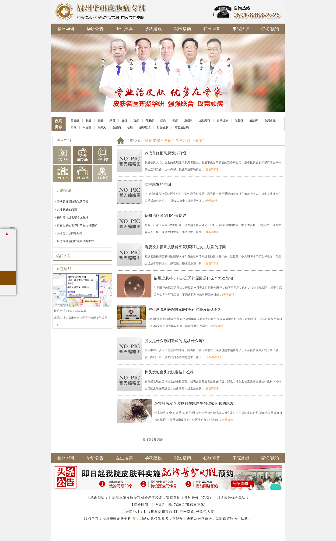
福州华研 (65, 28)
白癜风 (102, 127)
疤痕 (100, 120)
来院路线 (240, 28)
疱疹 (175, 120)
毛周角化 (270, 120)
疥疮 (73, 127)
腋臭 (112, 120)
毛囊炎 (238, 120)
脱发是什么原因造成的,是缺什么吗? (174, 341)
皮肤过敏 (222, 120)
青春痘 (75, 120)
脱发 (88, 120)
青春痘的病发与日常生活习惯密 (77, 225)
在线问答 (211, 28)
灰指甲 (188, 120)
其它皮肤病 (182, 127)
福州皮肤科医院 (158, 140)
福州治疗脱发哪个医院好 (72, 217)
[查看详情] (211, 169)
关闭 (12, 228)
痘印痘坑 (145, 127)
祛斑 (130, 127)
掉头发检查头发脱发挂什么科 (169, 372)
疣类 (163, 120)
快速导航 (63, 140)
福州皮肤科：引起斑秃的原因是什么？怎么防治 (193, 278)
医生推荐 (124, 28)
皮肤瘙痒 (205, 120)
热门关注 (63, 256)
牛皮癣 (87, 127)
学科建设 (153, 28)
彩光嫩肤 (162, 127)
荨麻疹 (150, 120)
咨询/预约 (270, 28)
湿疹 (136, 120)
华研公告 (95, 28)
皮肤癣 (253, 120)
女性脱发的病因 (67, 209)
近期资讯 (63, 190)
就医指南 (182, 28)
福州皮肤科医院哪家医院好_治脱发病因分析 (185, 309)
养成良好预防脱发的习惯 (72, 201)
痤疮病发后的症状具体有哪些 (75, 241)
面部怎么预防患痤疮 (70, 233)
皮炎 (124, 120)
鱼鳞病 (116, 127)
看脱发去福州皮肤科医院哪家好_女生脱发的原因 (185, 247)
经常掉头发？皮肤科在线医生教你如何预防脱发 (194, 403)
